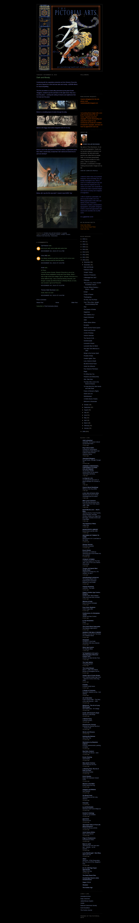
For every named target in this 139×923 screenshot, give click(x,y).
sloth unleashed (88, 440)
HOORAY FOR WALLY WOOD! (92, 632)
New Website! (86, 791)
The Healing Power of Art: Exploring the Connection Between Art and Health (90, 580)
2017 (84, 241)
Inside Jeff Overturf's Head (91, 713)
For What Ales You (89, 374)
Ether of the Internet (88, 834)
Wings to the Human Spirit (91, 353)
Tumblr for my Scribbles (89, 814)
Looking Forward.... (88, 720)
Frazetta (85, 684)
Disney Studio (65, 234)
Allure (84, 859)
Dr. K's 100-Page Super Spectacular (90, 868)
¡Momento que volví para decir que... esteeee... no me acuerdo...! (91, 847)
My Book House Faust (90, 363)
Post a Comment (41, 299)
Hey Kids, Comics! (88, 751)
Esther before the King (89, 785)
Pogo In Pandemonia (89, 838)
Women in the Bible (89, 783)
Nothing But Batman (89, 736)
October (86, 404)
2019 (84, 239)
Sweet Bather (86, 758)
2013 (84, 252)
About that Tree (87, 738)
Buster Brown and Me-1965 (90, 531)
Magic (85, 371)
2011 (84, 257)
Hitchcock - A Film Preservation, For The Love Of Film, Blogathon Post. (92, 862)
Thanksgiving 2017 (88, 664)
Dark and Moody (88, 267)
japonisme (86, 819)
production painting (43, 235)
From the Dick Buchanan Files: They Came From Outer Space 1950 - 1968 (91, 504)
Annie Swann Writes (89, 832)
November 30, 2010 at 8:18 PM (52, 285)
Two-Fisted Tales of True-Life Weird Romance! (91, 825)
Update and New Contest (89, 616)
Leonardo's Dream (89, 343)
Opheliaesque (88, 396)
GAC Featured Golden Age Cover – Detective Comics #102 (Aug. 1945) (92, 678)
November (87, 265)
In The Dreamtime (88, 620)
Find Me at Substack (88, 546)
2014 (84, 249)
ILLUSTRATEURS (88, 807)
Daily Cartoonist (85, 898)
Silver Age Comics (88, 647)
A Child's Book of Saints (91, 399)
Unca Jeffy (44, 255)
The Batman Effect (88, 649)
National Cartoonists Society (89, 905)
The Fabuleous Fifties (89, 523)
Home (57, 302)
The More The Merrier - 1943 (90, 753)
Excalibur (86, 325)
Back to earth (87, 844)
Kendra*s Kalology (88, 813)
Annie (42, 267)
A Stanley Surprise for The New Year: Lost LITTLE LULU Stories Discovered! (91, 562)
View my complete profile (89, 170)
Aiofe (85, 320)
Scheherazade (88, 340)
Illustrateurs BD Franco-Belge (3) (92, 808)
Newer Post (40, 302)
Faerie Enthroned (89, 317)
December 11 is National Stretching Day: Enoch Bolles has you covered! (92, 553)
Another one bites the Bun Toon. (91, 658)
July (85, 412)
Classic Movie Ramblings (90, 487)
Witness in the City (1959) (90, 489)
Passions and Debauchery (91, 376)
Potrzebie (86, 803)
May (85, 417)
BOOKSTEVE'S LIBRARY (90, 529)
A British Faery (87, 719)
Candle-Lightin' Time (90, 358)
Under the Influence (89, 366)
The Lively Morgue (88, 668)
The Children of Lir (89, 314)
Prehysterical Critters (88, 839)
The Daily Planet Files (89, 875)
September (87, 407)
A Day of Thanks (88, 294)
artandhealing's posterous (91, 577)
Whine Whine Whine (90, 322)
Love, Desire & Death (90, 361)
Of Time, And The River (90, 299)
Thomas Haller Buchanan (48, 290)
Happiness (87, 312)
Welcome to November (90, 401)
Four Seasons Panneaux (91, 369)
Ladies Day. (86, 525)
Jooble (82, 903)
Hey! (85, 307)
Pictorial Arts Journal (89, 724)
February (87, 425)
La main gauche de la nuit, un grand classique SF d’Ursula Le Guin (91, 481)
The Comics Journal (86, 910)
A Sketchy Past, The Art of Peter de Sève (91, 769)
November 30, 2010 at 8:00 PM (52, 263)
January (86, 428)
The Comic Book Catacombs (91, 626)
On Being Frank (87, 795)
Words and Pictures (89, 732)
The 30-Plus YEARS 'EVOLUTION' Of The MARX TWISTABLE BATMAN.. (90, 472)
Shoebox (85, 885)
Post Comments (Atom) (51, 306)
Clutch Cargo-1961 (88, 609)
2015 (84, 247)
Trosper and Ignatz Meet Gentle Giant (90, 569)
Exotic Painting (87, 757)
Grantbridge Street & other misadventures (91, 878)
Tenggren (54, 235)
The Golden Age (88, 887)
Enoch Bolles (87, 550)
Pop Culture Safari (88, 448)
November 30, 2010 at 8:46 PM (52, 295)
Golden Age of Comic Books (91, 675)
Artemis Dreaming (88, 586)
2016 (84, 244)
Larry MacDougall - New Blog (92, 853)
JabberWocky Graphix (87, 901)
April (85, 420)
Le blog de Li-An (88, 478)
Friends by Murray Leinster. (90, 828)
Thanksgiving (87, 297)
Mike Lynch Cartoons (89, 500)
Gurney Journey (88, 544)
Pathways (86, 280)
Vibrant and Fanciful (89, 330)
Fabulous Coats (88, 269)
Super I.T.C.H (87, 882)
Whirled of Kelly (87, 601)
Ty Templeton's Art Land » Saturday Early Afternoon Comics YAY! (91, 654)
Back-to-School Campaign (90, 603)
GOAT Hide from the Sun (89, 764)
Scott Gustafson (85, 908)
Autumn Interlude (89, 335)
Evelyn (86, 292)
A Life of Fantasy (88, 333)
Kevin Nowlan (87, 776)
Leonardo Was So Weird (91, 346)
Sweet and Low (88, 393)
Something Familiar (88, 772)
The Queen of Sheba (90, 309)
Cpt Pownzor (44, 245)
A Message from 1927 (90, 277)
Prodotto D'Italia (88, 356)
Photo (84, 622)
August (86, 410)
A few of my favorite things (51, 234)
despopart (86, 640)
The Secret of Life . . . (90, 338)
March (86, 423)
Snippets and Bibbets (89, 789)
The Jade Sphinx (88, 662)
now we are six (87, 820)
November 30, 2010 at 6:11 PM (52, 251)
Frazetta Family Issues (89, 686)
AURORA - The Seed (88, 588)
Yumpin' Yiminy (88, 272)
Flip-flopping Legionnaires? (90, 628)
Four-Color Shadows (89, 607)
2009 (84, 431)
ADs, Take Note (88, 379)
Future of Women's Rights (91, 391)
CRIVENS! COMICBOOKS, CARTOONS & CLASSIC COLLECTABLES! (91, 467)
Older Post (74, 302)
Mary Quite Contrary (89, 763)
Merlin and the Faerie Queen (92, 327)
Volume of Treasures (90, 275)
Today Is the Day (87, 871)
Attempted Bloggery (89, 458)
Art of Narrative (87, 698)
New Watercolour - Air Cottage (91, 708)
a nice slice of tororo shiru (91, 493)
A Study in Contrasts (89, 690)
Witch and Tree (87, 854)
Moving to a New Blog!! (89, 714)
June (85, 415)
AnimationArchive (86, 896)
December (87, 262)
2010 (84, 260)
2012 (84, 254)
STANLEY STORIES (89, 559)
